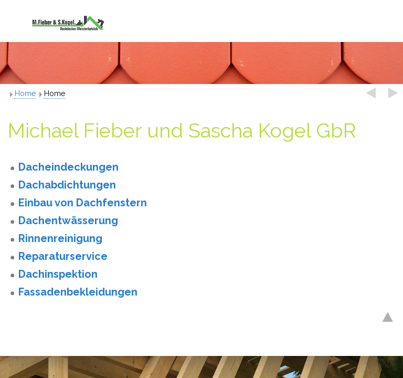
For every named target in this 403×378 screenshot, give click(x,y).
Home (25, 93)
